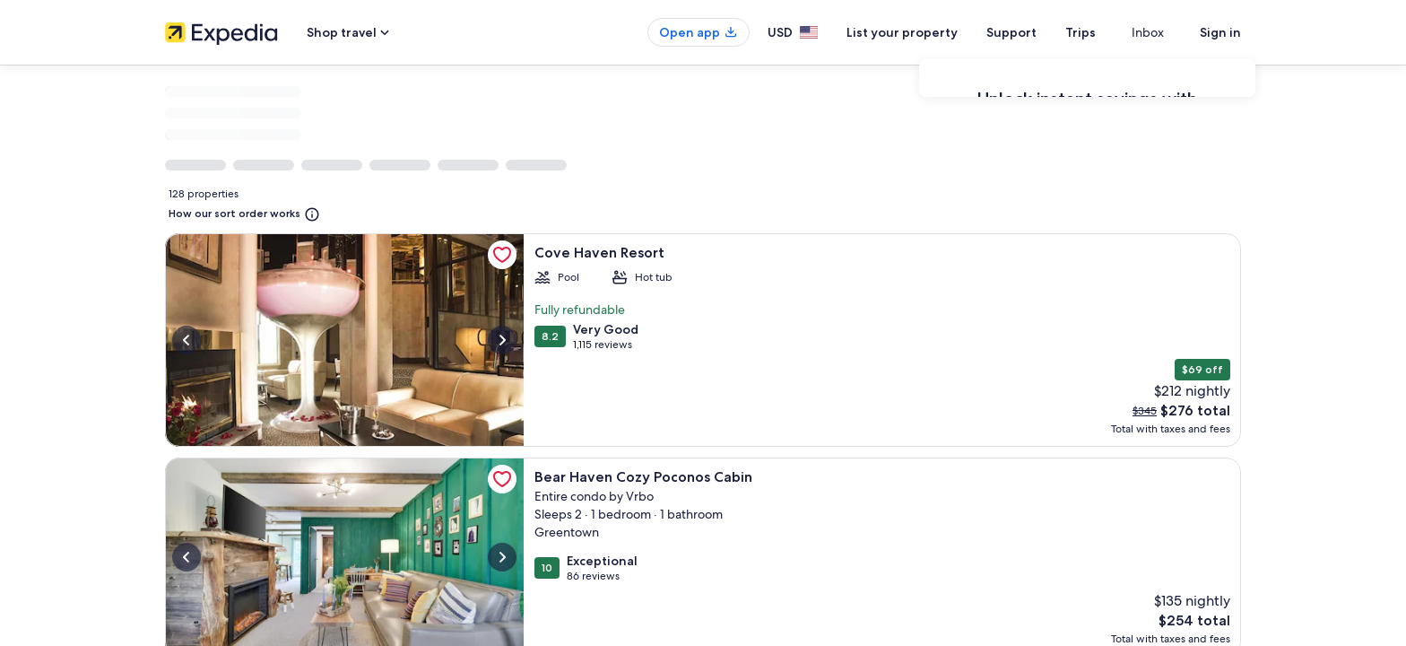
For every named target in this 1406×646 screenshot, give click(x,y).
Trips (1113, 32)
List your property (934, 32)
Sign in (1220, 32)
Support (1044, 32)
